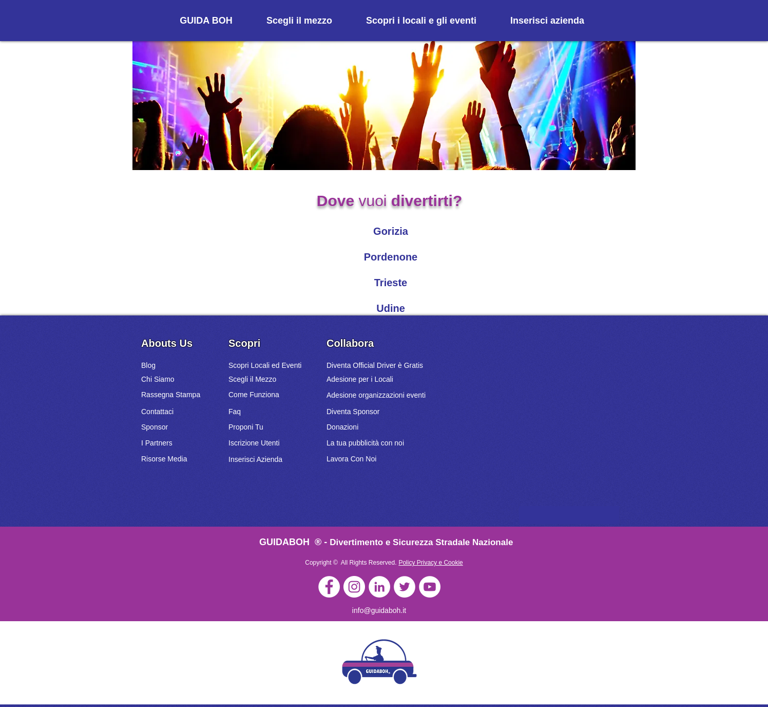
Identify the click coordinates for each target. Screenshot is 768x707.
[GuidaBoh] (329, 587)
